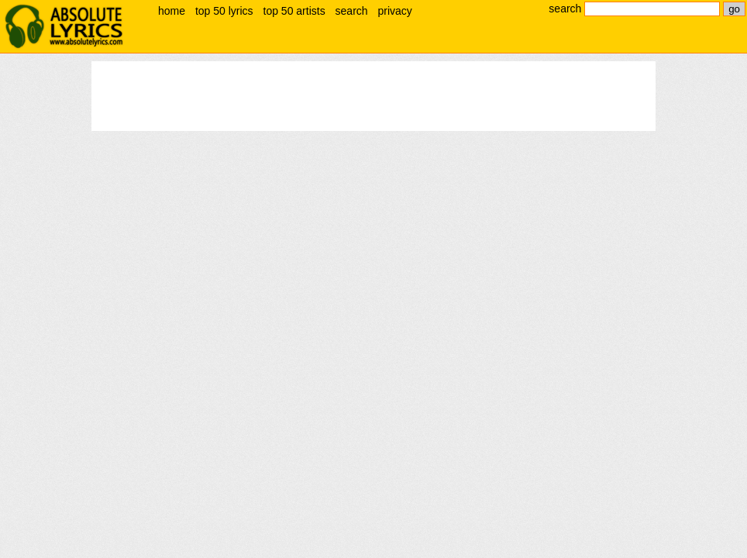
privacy (394, 11)
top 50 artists (294, 11)
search (352, 11)
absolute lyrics (64, 26)
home (171, 11)
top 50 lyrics (224, 11)
